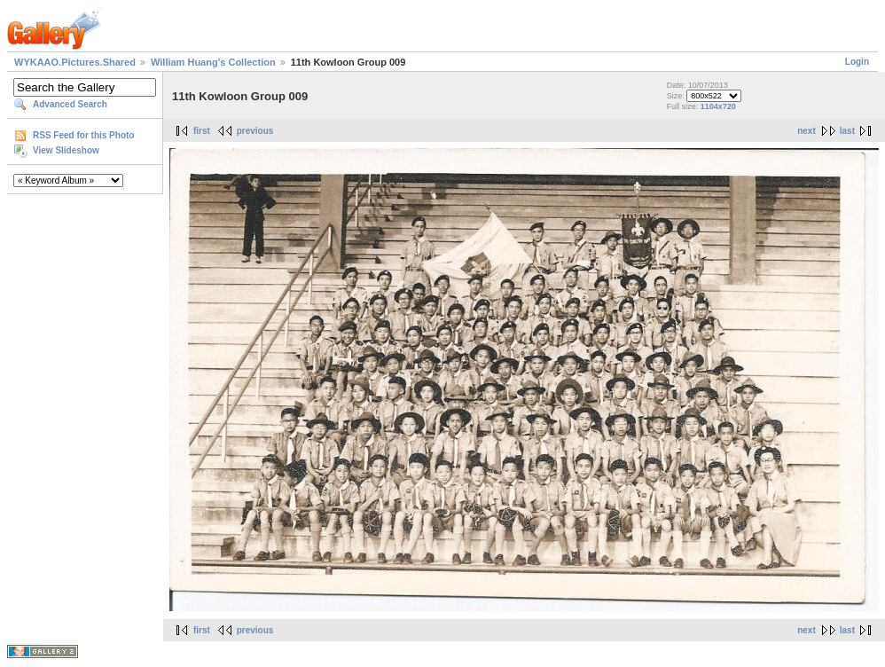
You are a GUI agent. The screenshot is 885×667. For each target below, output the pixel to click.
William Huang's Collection (213, 62)
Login (857, 62)
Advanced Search (70, 104)
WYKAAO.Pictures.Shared (75, 62)
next (806, 131)
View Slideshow (66, 150)
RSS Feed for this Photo (83, 135)
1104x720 (718, 106)
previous (255, 131)
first (201, 131)
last (847, 131)
